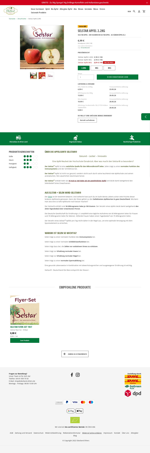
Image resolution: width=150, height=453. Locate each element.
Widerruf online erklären (92, 433)
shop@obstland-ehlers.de (25, 381)
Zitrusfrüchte (22, 19)
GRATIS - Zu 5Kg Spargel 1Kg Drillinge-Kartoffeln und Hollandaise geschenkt (75, 2)
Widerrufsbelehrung (53, 433)
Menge (80, 73)
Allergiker (134, 433)
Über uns (125, 433)
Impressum (107, 433)
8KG (109, 68)
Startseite (12, 19)
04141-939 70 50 (22, 378)
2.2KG (83, 68)
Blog (75, 436)
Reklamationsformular (72, 433)
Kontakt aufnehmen (87, 120)
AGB (11, 433)
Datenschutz (38, 433)
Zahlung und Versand (23, 433)
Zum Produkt (24, 340)
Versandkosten (85, 47)
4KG (96, 68)
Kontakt (117, 433)
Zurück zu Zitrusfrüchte (75, 354)
